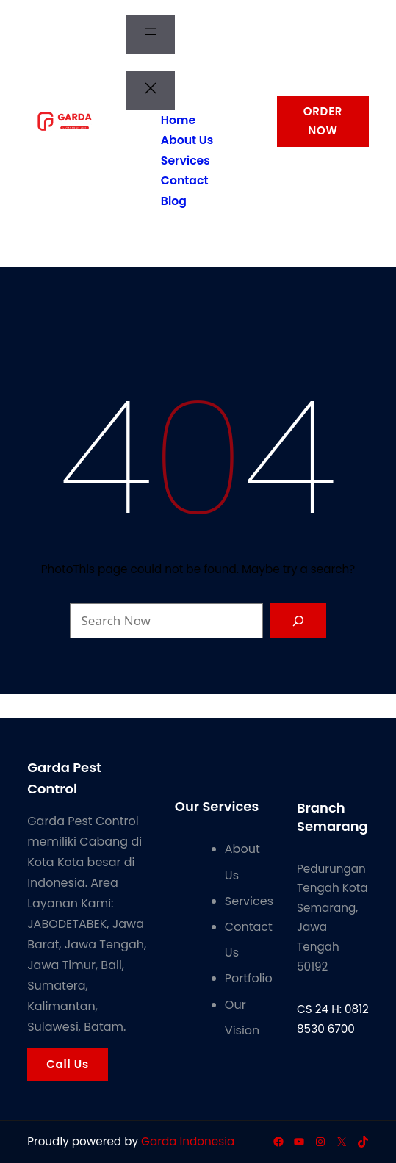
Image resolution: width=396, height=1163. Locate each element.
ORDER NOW (323, 121)
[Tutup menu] (150, 90)
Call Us (67, 1064)
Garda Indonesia (187, 1141)
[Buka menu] (150, 34)
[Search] (298, 620)
